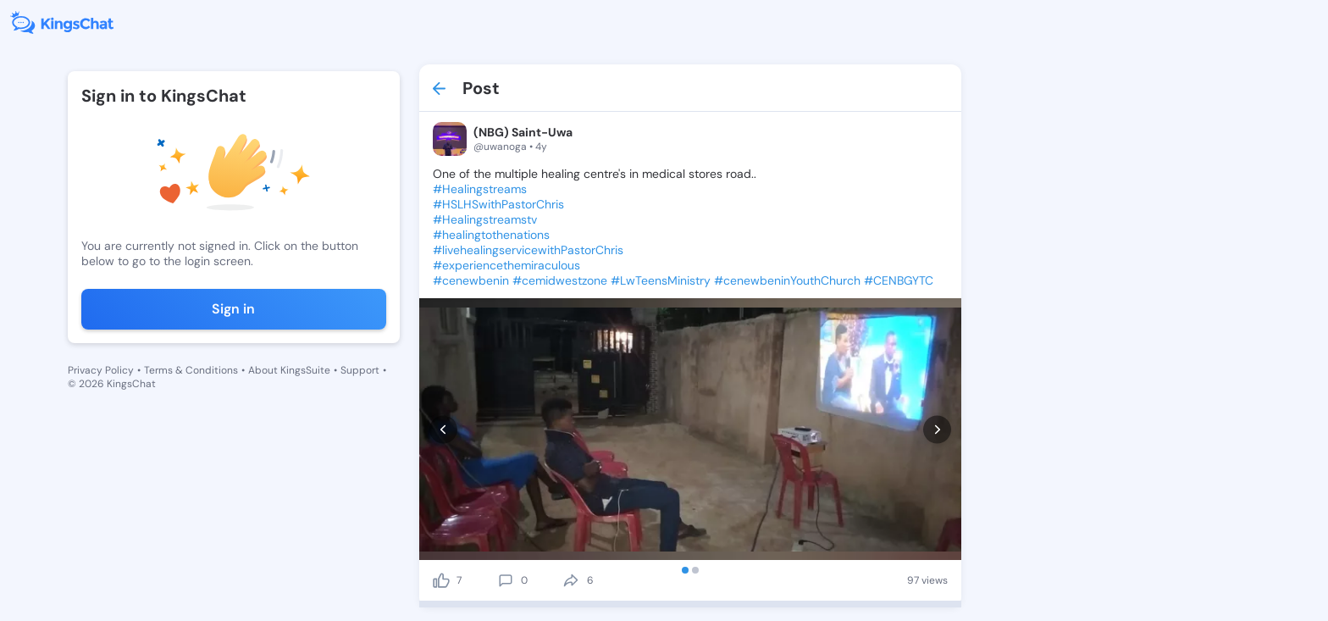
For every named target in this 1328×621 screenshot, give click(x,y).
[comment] (505, 580)
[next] (937, 429)
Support (359, 370)
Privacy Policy (101, 370)
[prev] (443, 429)
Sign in (233, 309)
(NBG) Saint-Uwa (523, 132)
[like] (441, 580)
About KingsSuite (289, 370)
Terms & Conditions (191, 370)
